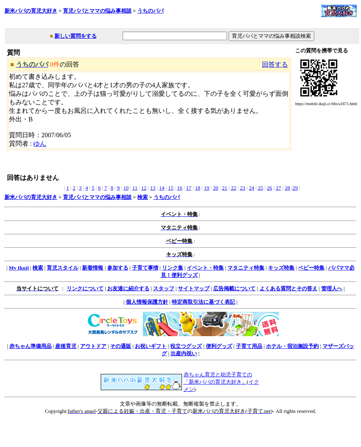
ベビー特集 (311, 268)
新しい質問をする (75, 36)
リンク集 (172, 268)
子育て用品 (249, 346)
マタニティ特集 (245, 268)
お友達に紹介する (128, 288)
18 (197, 188)
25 (260, 188)
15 (170, 188)
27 (278, 188)
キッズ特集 (281, 268)
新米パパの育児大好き (30, 11)
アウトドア (93, 346)
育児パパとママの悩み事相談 (97, 11)
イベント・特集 (205, 268)
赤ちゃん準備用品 (30, 346)
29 (295, 188)
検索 (142, 197)
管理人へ (331, 288)
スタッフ (163, 288)
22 (233, 188)
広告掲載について (234, 288)
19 (206, 188)
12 (144, 188)
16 (179, 188)
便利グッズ (219, 346)
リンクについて (85, 288)
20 (215, 188)
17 (188, 188)
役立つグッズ (186, 346)
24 (251, 188)
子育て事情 (145, 268)
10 (126, 188)
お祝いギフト (150, 346)
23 (242, 188)
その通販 (120, 346)
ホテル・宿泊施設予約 (292, 346)
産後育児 (65, 346)
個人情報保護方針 (147, 302)
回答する (275, 64)
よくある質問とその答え (288, 288)
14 (161, 188)
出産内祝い (184, 353)
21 (224, 188)
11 (135, 188)
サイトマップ (194, 288)
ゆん (39, 143)
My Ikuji (19, 268)
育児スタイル (62, 268)
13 (153, 188)
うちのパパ (150, 11)
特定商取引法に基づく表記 (203, 302)
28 (287, 188)
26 (269, 188)
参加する (117, 268)
